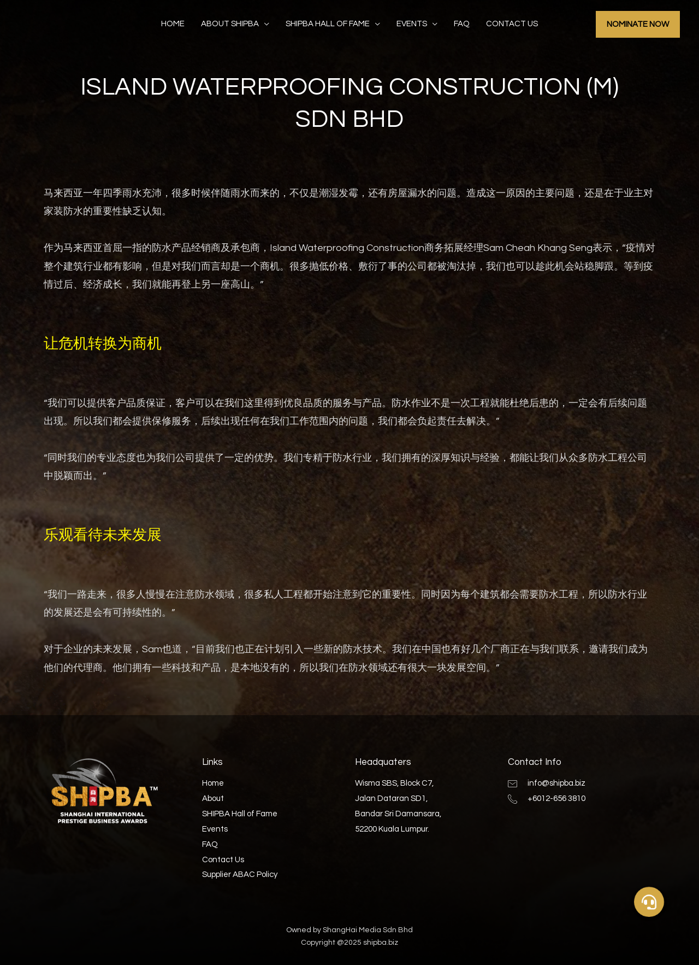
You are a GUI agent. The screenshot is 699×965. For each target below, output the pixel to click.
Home (173, 24)
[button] (649, 901)
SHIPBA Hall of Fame (328, 24)
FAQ (462, 24)
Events (411, 24)
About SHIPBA (230, 24)
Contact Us (512, 24)
